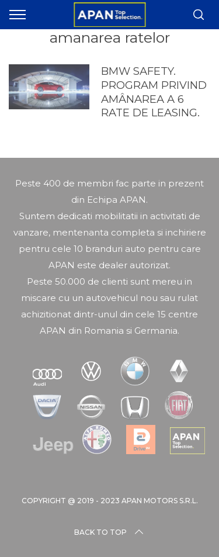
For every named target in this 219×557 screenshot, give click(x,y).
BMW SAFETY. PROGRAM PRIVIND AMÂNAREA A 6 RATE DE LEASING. (154, 92)
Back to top (109, 532)
